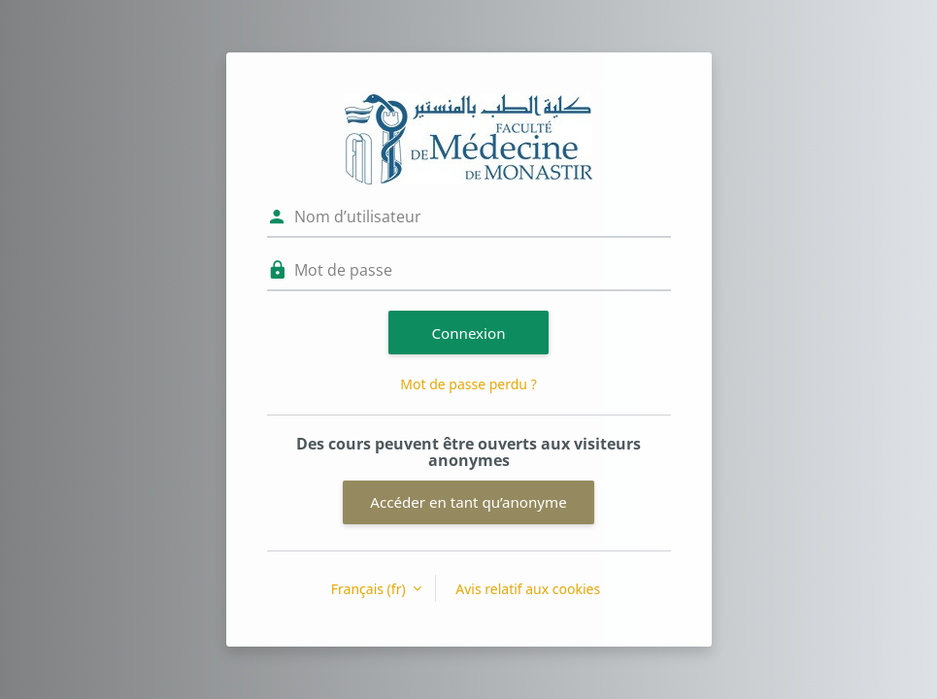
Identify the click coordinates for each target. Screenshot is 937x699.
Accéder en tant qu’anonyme (468, 502)
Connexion (469, 333)
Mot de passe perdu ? (468, 384)
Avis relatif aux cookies (527, 589)
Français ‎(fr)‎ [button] (370, 589)
